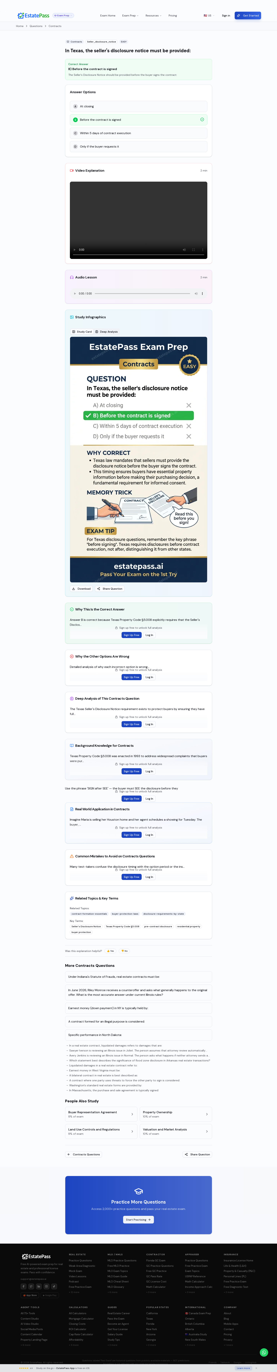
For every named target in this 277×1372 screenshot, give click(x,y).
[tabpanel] (138, 464)
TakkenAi (225, 1362)
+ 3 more (151, 1292)
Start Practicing (138, 1219)
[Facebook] (23, 1286)
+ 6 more (112, 1292)
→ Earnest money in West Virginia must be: (93, 1070)
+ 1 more (228, 1345)
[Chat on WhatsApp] (264, 1352)
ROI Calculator (77, 1329)
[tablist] (95, 331)
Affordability (76, 1339)
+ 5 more (190, 1345)
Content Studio (30, 1318)
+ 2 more (228, 1292)
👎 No (124, 950)
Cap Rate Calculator (81, 1334)
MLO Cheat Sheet (118, 1281)
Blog (226, 1318)
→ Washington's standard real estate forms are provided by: (104, 1085)
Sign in (226, 15)
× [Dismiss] (271, 4)
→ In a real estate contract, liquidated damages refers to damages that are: (114, 1045)
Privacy (228, 1339)
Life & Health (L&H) (235, 1266)
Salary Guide (115, 1334)
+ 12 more (74, 1292)
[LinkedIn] (39, 1286)
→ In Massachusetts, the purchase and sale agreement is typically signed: (112, 1090)
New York (151, 1329)
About (227, 1313)
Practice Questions (80, 1260)
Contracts (55, 26)
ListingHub (251, 1362)
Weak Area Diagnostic (82, 1266)
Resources (154, 15)
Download (81, 588)
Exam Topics (192, 1271)
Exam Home (107, 15)
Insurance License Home (238, 1260)
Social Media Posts (32, 1329)
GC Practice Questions (160, 1266)
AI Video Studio (30, 1323)
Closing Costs (77, 1323)
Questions (36, 26)
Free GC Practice (156, 1271)
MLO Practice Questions (122, 1260)
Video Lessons (77, 1276)
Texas (149, 1318)
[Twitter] (31, 1286)
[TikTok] (54, 1286)
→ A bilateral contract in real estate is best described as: (102, 1075)
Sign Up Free (131, 635)
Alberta (189, 1329)
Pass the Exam (116, 1318)
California (152, 1313)
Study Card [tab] (82, 331)
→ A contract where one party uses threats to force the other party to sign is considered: (123, 1080)
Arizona (150, 1334)
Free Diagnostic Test (236, 1287)
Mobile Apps (231, 1323)
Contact (229, 1329)
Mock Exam (75, 1271)
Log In (149, 635)
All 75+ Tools (28, 1313)
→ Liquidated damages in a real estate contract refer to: (101, 1065)
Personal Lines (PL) (235, 1276)
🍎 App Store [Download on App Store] (30, 1295)
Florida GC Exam (155, 1260)
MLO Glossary (116, 1287)
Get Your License (118, 1329)
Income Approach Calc (198, 1287)
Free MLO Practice (118, 1266)
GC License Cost (156, 1281)
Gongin (237, 1362)
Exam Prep (130, 15)
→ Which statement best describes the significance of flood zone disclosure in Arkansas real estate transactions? (138, 1060)
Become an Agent (118, 1323)
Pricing (173, 15)
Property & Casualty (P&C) (239, 1271)
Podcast (74, 1281)
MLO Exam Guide (117, 1276)
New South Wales (195, 1339)
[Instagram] (46, 1286)
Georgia (151, 1339)
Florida (150, 1323)
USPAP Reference (195, 1276)
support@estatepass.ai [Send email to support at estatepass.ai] (33, 1279)
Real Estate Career (119, 1313)
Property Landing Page (34, 1339)
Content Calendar (31, 1334)
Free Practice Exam (80, 1287)
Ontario (189, 1318)
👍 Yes (110, 950)
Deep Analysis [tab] (106, 331)
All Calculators (77, 1313)
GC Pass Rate (154, 1276)
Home (20, 26)
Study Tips (114, 1339)
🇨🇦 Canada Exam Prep (198, 1313)
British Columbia (194, 1323)
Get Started (248, 15)
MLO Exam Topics (118, 1271)
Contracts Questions (83, 1154)
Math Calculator (156, 1287)
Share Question (109, 588)
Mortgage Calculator (81, 1318)
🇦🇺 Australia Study (196, 1334)
